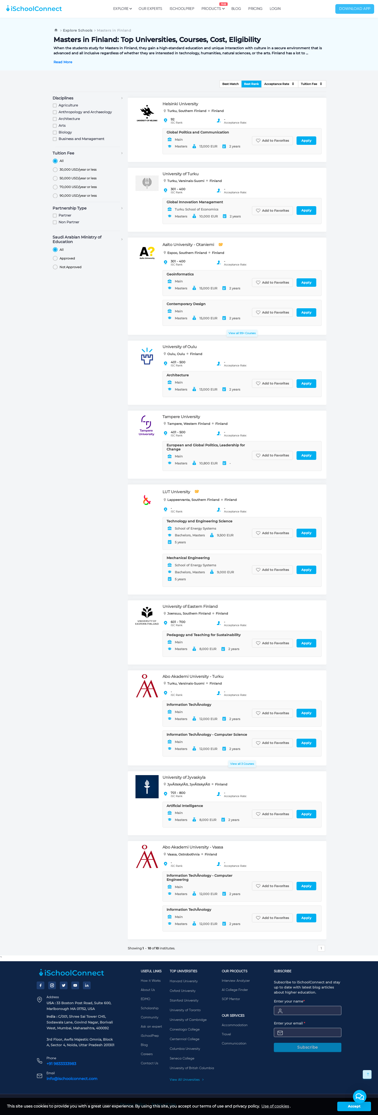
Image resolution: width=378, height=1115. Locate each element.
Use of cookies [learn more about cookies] (275, 1106)
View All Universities (187, 1079)
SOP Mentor (231, 999)
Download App (355, 9)
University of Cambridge (188, 1020)
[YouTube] (75, 985)
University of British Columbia (192, 1068)
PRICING (255, 9)
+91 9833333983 (61, 1063)
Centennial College (184, 1039)
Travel (226, 1034)
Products (211, 6)
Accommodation (235, 1025)
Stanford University (184, 1000)
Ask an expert (151, 1026)
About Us (148, 990)
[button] (359, 1096)
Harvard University (184, 981)
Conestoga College (185, 1029)
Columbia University (185, 1049)
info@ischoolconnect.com (72, 1078)
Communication (234, 1043)
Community (149, 1017)
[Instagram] (52, 985)
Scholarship (150, 1008)
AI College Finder (235, 990)
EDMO (145, 999)
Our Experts (150, 9)
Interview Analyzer (236, 980)
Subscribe (307, 1047)
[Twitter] (64, 985)
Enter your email (289, 1023)
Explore (122, 9)
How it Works (151, 980)
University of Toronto (185, 1010)
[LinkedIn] (87, 985)
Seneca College (182, 1058)
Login (275, 9)
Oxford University (183, 991)
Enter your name (289, 1001)
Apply (306, 140)
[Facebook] (40, 985)
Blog (236, 9)
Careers (147, 1054)
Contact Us (149, 1063)
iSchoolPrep (182, 9)
